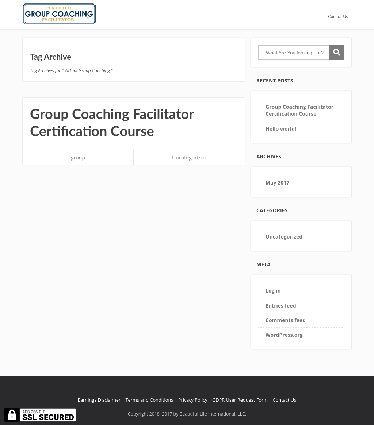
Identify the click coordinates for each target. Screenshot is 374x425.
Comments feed (286, 320)
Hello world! (281, 128)
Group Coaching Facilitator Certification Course (112, 122)
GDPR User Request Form (240, 400)
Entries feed (281, 305)
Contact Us (338, 16)
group (78, 157)
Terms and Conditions (149, 400)
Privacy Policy (192, 400)
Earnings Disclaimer (99, 400)
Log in (273, 290)
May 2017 (277, 182)
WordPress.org (284, 334)
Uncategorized (189, 157)
